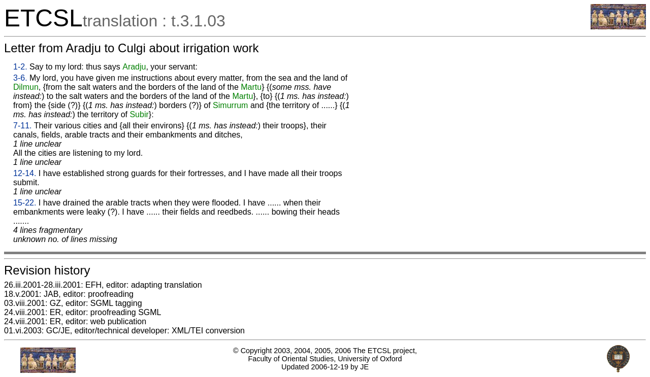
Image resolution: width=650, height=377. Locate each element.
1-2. (20, 66)
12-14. (24, 173)
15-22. (24, 202)
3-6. (20, 78)
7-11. (22, 125)
